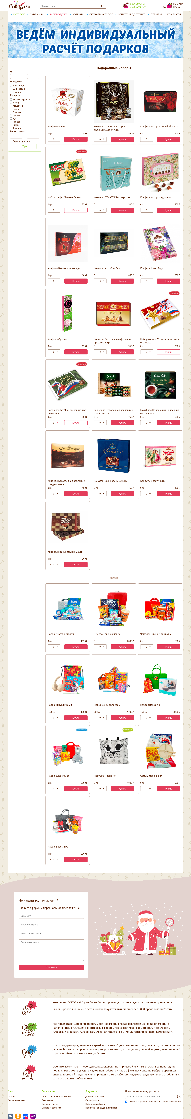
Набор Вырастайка (58, 775)
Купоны (78, 14)
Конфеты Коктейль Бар (107, 268)
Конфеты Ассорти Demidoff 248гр (159, 126)
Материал (15, 95)
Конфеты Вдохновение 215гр (110, 480)
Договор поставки (94, 1096)
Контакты (174, 14)
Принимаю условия (154, 1101)
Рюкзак (16, 121)
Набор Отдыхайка (150, 704)
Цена (12, 71)
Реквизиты (47, 1100)
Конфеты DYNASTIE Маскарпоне (112, 197)
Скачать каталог (101, 14)
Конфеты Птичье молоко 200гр (65, 551)
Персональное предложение (56, 1096)
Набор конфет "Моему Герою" (64, 197)
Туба (15, 118)
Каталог (19, 14)
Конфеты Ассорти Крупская (155, 197)
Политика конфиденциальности (101, 1107)
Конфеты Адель (56, 126)
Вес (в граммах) (18, 131)
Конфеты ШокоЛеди (151, 268)
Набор (16, 102)
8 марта (17, 92)
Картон (16, 109)
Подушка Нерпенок (105, 775)
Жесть (16, 124)
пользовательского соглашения (165, 1101)
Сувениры (37, 14)
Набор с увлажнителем (61, 634)
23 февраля (19, 88)
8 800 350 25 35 (138, 3)
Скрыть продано (21, 141)
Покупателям (48, 1091)
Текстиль (17, 128)
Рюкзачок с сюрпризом (107, 704)
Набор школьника (58, 846)
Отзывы (156, 14)
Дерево (17, 115)
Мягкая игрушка (21, 99)
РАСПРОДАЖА (58, 14)
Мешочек (18, 105)
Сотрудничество (16, 1100)
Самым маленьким (151, 775)
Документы (91, 1091)
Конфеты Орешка (57, 339)
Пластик (17, 112)
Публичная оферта (95, 1104)
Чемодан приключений (107, 634)
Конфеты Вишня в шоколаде (64, 268)
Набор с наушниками (60, 704)
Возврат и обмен (50, 1104)
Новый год (18, 85)
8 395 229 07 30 (138, 6)
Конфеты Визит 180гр (152, 480)
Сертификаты (92, 1100)
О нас (11, 1091)
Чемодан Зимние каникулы (155, 634)
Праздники (16, 81)
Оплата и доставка (131, 14)
